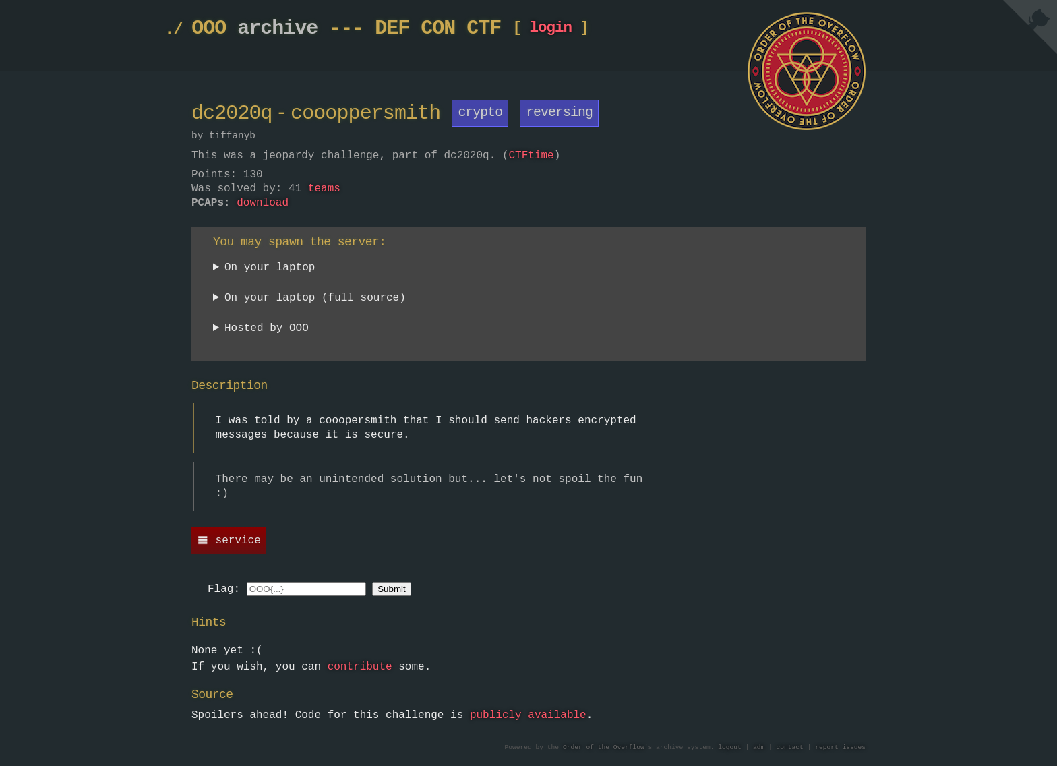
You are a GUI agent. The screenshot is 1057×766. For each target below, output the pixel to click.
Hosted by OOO (266, 329)
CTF (483, 28)
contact (790, 748)
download (263, 203)
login (550, 30)
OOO (208, 28)
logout (730, 748)
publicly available (528, 716)
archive (277, 28)
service (238, 541)
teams (324, 189)
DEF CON (415, 28)
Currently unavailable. (284, 331)
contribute (360, 667)
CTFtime (530, 155)
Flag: (224, 590)
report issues (840, 748)
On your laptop (269, 269)
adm (758, 748)
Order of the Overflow (603, 748)
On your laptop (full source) (315, 299)
